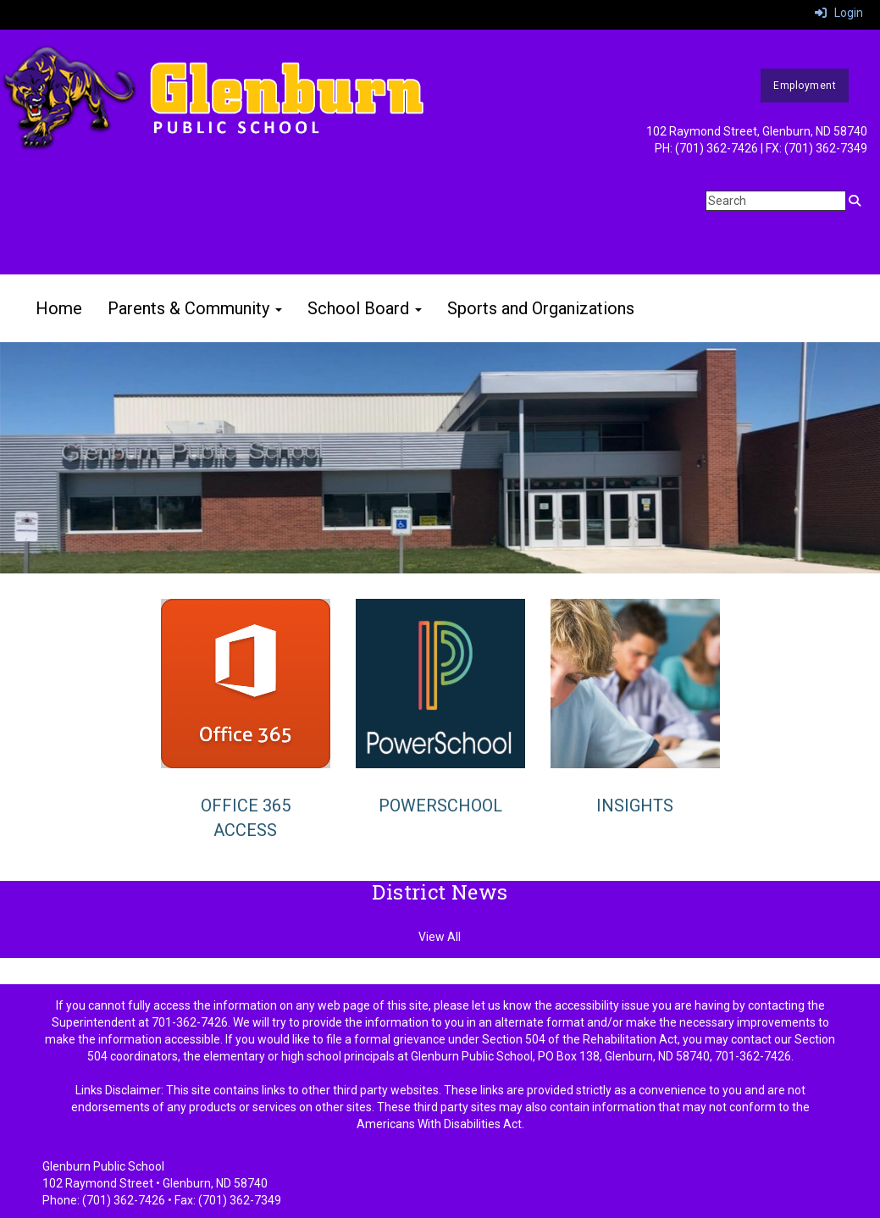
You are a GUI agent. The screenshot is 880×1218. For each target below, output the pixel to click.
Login (839, 12)
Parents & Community (195, 308)
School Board (364, 308)
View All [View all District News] (439, 937)
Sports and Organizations (540, 308)
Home (59, 308)
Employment (804, 85)
